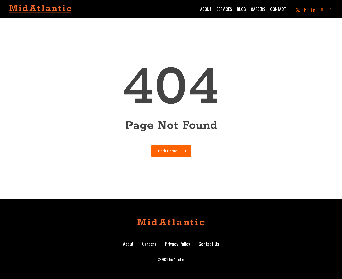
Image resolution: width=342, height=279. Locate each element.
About (128, 243)
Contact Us (209, 243)
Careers (149, 243)
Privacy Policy (177, 243)
